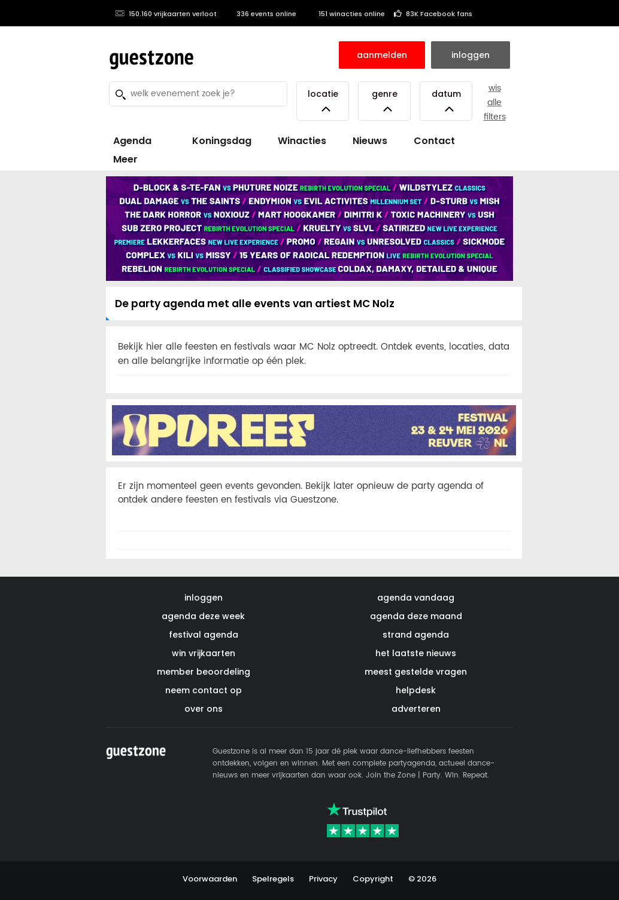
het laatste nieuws (415, 653)
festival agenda (203, 635)
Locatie (323, 101)
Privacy (323, 878)
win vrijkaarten (203, 653)
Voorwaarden (210, 878)
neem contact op (203, 690)
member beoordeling (203, 672)
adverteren (416, 709)
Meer (125, 159)
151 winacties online (345, 14)
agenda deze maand (416, 616)
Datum (446, 101)
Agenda (132, 141)
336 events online (261, 14)
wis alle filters (495, 102)
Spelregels (273, 878)
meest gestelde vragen (416, 672)
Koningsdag (214, 141)
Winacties (302, 141)
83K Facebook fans (433, 14)
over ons (203, 709)
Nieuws (370, 141)
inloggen (203, 598)
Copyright (373, 878)
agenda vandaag (415, 598)
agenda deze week (203, 616)
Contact (434, 141)
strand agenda (416, 635)
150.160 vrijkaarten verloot (166, 14)
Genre (385, 101)
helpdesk (416, 690)
